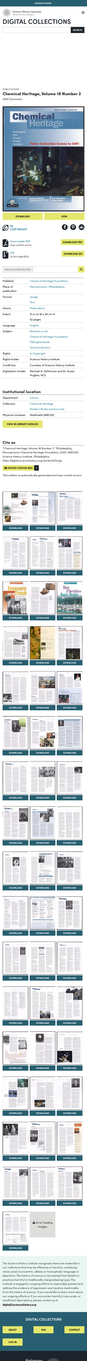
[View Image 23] (15, 822)
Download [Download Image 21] (42, 797)
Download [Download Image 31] (69, 933)
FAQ (43, 1329)
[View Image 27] (42, 868)
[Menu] (83, 12)
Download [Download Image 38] (15, 1068)
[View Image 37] (69, 1003)
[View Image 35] (15, 1003)
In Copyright (37, 353)
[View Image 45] (42, 1138)
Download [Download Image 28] (69, 887)
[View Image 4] (69, 508)
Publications (11, 89)
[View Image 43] (69, 1093)
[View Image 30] (42, 913)
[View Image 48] (42, 1183)
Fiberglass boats (40, 342)
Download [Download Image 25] (69, 842)
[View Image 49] (69, 1183)
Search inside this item (18, 269)
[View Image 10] (69, 597)
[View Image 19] (69, 732)
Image (34, 297)
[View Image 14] (15, 688)
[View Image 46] (69, 1138)
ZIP (12, 253)
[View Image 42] (42, 1093)
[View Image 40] (69, 1048)
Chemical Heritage (41, 403)
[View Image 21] (42, 777)
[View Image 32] (15, 958)
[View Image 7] (69, 552)
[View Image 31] (69, 913)
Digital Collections (37, 21)
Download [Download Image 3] (42, 528)
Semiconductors (40, 347)
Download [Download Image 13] (69, 662)
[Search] (37, 30)
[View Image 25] (69, 823)
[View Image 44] (15, 1138)
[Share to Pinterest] (73, 227)
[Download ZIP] (5, 254)
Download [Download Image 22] (69, 797)
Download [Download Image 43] (69, 1113)
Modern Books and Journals (47, 409)
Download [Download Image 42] (42, 1113)
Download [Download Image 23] (15, 842)
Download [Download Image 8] (15, 617)
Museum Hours (43, 3)
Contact (74, 1329)
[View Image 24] (42, 822)
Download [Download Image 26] (15, 887)
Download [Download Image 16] (69, 707)
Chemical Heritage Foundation (49, 281)
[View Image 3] (42, 508)
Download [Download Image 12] (42, 662)
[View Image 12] (42, 642)
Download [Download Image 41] (15, 1113)
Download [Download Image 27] (42, 887)
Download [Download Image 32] (15, 978)
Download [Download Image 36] (42, 1022)
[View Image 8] (15, 597)
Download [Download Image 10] (69, 617)
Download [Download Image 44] (15, 1158)
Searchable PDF (20, 241)
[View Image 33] (42, 958)
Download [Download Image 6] (42, 572)
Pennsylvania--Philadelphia (47, 287)
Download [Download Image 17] (15, 752)
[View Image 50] (15, 1228)
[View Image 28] (69, 867)
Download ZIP (73, 253)
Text (32, 302)
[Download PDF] (5, 243)
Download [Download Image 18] (42, 752)
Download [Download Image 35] (15, 1022)
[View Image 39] (42, 1048)
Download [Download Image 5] (15, 572)
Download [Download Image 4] (69, 528)
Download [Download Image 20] (15, 797)
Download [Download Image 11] (15, 662)
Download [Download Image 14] (15, 707)
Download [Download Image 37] (69, 1022)
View (64, 216)
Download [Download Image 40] (69, 1068)
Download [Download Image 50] (15, 1248)
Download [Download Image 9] (42, 617)
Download (23, 216)
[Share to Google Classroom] (81, 227)
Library (34, 398)
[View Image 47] (15, 1183)
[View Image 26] (15, 868)
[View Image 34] (69, 958)
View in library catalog (22, 424)
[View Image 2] (15, 508)
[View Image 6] (42, 552)
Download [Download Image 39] (42, 1068)
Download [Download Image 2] (15, 528)
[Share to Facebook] (65, 227)
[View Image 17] (15, 732)
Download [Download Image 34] (69, 978)
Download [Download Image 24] (42, 842)
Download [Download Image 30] (42, 933)
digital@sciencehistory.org (19, 1304)
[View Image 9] (42, 597)
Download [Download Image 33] (42, 978)
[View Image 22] (69, 777)
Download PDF (72, 242)
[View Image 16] (69, 687)
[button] (36, 468)
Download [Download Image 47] (15, 1203)
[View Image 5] (15, 553)
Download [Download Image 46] (69, 1158)
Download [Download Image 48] (42, 1203)
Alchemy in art (39, 331)
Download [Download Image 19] (69, 752)
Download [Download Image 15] (42, 707)
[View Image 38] (15, 1048)
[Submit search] (81, 269)
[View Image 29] (15, 913)
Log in (13, 1342)
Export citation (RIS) (18, 467)
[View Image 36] (42, 1003)
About (13, 1329)
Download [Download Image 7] (69, 572)
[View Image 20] (15, 778)
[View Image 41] (15, 1093)
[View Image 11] (15, 642)
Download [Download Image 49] (69, 1203)
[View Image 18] (42, 732)
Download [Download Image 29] (15, 933)
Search (77, 30)
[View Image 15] (42, 687)
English (34, 325)
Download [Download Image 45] (42, 1158)
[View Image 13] (69, 642)
